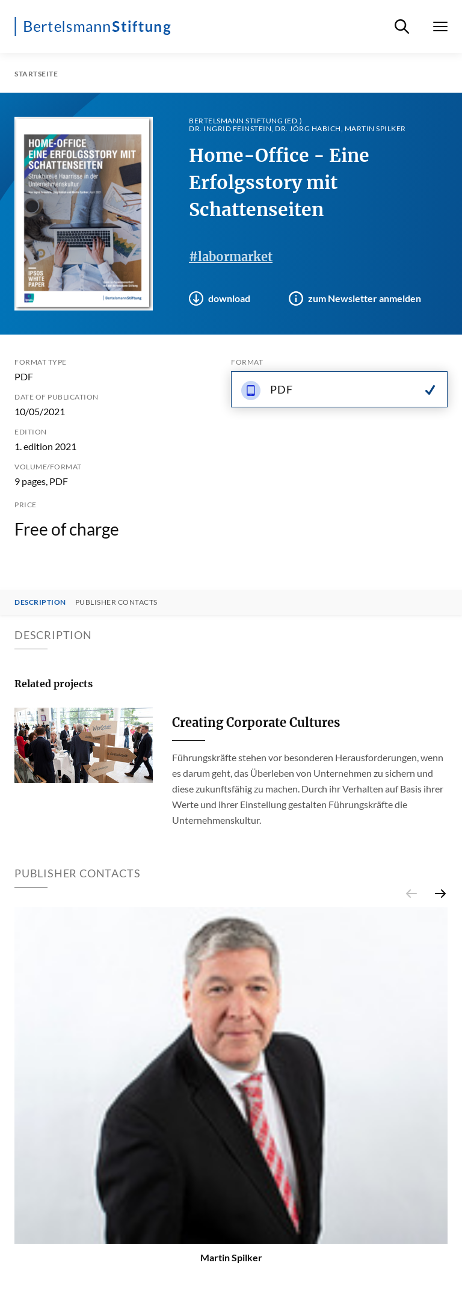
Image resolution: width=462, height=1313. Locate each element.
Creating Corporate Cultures (256, 722)
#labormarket (231, 256)
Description (40, 602)
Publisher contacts (116, 602)
